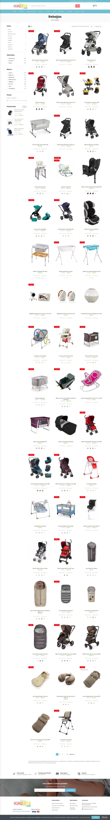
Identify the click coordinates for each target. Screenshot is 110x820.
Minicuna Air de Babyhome (40, 441)
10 (67, 754)
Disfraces (10, 49)
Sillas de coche (11, 34)
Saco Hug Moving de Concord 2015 (91, 696)
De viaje (10, 38)
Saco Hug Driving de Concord (40, 696)
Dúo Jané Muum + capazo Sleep (19, 119)
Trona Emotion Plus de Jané (66, 356)
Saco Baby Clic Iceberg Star (91, 610)
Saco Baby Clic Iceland (91, 568)
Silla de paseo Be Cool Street (91, 144)
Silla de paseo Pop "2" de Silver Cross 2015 (65, 484)
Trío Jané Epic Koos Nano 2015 (91, 102)
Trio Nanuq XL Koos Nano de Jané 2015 (40, 484)
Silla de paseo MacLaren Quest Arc (65, 144)
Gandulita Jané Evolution (40, 356)
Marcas (10, 47)
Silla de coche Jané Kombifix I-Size (19, 110)
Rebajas (10, 40)
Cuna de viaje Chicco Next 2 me (40, 144)
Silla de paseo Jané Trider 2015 (65, 229)
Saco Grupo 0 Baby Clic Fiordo (40, 654)
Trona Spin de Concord (66, 739)
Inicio (9, 26)
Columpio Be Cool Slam (40, 526)
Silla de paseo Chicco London (40, 568)
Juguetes (10, 44)
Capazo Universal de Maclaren (65, 441)
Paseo (9, 29)
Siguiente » (72, 754)
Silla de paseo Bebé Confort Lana (65, 568)
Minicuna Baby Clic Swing (91, 356)
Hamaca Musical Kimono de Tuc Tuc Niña (91, 398)
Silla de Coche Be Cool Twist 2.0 (91, 526)
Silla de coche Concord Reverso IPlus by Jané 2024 (66, 398)
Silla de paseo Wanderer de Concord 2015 (65, 654)
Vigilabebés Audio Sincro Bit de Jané (66, 313)
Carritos (10, 31)
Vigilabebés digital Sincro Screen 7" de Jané (40, 313)
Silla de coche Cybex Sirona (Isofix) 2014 (91, 187)
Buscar (77, 6)
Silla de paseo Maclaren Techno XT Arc (66, 60)
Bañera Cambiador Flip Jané (40, 271)
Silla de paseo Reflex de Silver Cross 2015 (91, 441)
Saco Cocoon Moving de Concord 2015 (40, 739)
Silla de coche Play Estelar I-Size (19, 129)
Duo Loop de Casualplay (40, 229)
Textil (9, 42)
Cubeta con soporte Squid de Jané (91, 271)
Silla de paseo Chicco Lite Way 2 (40, 60)
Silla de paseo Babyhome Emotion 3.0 (65, 102)
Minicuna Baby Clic (40, 398)
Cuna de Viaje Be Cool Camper (66, 526)
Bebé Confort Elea (40, 102)
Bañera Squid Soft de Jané (65, 271)
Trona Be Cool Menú (91, 484)
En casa (10, 36)
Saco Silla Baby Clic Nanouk (66, 610)
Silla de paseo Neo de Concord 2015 (91, 654)
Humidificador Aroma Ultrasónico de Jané (91, 313)
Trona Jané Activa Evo (40, 187)
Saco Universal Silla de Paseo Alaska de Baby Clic (40, 611)
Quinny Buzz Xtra (91, 60)
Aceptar (96, 817)
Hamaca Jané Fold (65, 187)
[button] (77, 1)
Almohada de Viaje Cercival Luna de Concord (66, 697)
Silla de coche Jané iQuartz (91, 229)
